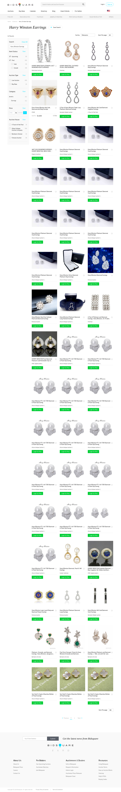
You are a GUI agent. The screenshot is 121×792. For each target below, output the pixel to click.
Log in (102, 4)
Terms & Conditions (58, 789)
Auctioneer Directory (42, 767)
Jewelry (18, 97)
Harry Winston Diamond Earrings (97, 275)
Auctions (11, 11)
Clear (24, 51)
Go (25, 113)
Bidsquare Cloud (70, 776)
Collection (14, 21)
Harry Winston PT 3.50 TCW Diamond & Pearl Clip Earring (71, 359)
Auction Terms (103, 767)
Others (111, 17)
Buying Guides (103, 779)
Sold (19, 64)
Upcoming (18, 56)
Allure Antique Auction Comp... (67, 154)
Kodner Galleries (64, 573)
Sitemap (101, 773)
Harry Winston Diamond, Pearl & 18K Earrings (71, 569)
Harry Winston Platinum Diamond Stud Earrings (70, 150)
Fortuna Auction (18, 138)
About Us (16, 764)
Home (9, 21)
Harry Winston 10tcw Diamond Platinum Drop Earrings (69, 276)
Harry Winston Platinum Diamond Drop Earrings (98, 66)
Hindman (62, 70)
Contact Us (16, 773)
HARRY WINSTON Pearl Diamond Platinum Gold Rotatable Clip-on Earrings (42, 359)
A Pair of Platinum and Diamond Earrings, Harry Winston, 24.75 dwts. (99, 318)
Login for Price (37, 74)
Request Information (72, 767)
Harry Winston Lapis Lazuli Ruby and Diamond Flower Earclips (43, 611)
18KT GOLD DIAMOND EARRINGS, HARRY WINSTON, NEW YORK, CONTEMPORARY (42, 150)
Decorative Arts (25, 17)
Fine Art (10, 17)
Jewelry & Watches (56, 17)
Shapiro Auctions (36, 154)
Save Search (56, 27)
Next (80, 718)
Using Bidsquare (103, 764)
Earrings (19, 101)
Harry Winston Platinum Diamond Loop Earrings (70, 611)
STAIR (33, 112)
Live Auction (18, 80)
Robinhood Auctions (37, 70)
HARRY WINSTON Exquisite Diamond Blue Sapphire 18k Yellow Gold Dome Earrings (99, 569)
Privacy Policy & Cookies (42, 789)
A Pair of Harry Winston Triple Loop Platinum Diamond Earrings (70, 108)
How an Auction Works (105, 770)
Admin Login (69, 770)
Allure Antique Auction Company (18, 129)
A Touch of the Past (18, 124)
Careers (15, 770)
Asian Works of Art (95, 17)
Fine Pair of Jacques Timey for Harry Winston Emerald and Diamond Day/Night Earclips (70, 653)
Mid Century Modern (76, 17)
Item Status (13, 51)
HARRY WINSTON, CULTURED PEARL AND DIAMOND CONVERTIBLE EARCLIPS (69, 66)
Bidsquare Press (18, 767)
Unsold (19, 68)
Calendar (33, 11)
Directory (44, 11)
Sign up (109, 4)
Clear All (25, 42)
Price (11, 108)
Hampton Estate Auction (94, 70)
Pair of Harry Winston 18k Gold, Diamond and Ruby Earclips (41, 108)
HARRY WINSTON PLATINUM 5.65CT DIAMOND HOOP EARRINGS (43, 66)
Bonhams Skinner (18, 134)
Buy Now (22, 11)
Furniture (40, 17)
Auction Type (13, 75)
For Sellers (78, 11)
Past (18, 60)
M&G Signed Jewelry (37, 363)
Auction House (14, 119)
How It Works (64, 11)
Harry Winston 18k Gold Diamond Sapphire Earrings (97, 108)
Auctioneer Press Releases (74, 773)
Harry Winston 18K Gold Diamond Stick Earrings (98, 611)
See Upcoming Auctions (43, 764)
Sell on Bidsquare (71, 764)
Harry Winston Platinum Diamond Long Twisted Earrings (70, 318)
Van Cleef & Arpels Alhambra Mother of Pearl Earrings (43, 695)
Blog (53, 11)
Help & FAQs (102, 776)
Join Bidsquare (40, 770)
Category (12, 91)
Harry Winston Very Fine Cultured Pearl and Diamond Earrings (41, 318)
